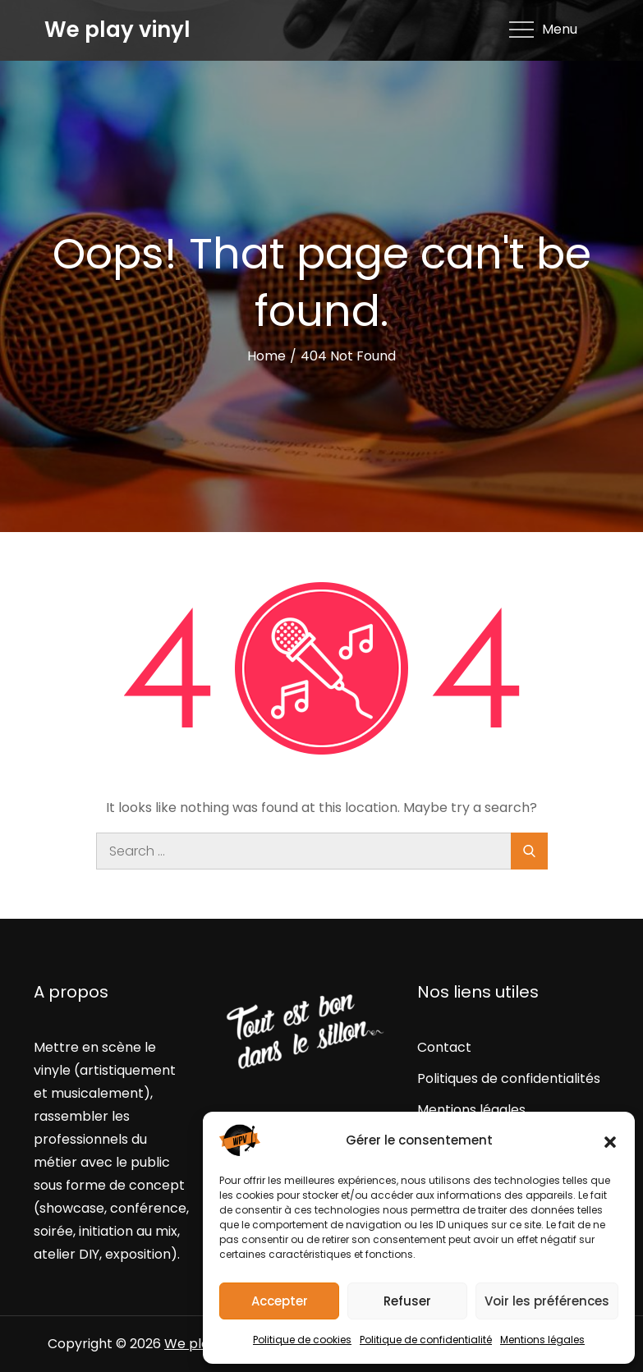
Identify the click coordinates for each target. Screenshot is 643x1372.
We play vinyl (117, 29)
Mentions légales (542, 1340)
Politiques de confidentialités (508, 1078)
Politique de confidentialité (426, 1340)
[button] (610, 1140)
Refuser (407, 1301)
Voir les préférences (547, 1301)
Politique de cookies (302, 1340)
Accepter (279, 1301)
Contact (444, 1047)
